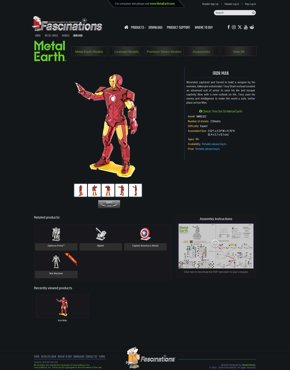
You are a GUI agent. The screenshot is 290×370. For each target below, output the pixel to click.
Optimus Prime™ (56, 246)
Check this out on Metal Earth (220, 111)
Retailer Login (48, 357)
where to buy (65, 357)
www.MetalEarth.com (162, 4)
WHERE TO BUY (204, 28)
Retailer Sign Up (210, 4)
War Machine (56, 273)
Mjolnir (100, 246)
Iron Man (62, 320)
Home (37, 357)
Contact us (93, 357)
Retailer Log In (232, 4)
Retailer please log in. (214, 144)
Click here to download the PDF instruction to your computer (216, 272)
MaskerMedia (248, 365)
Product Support (178, 28)
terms (103, 357)
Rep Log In (250, 4)
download (155, 28)
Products (138, 28)
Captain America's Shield (145, 246)
